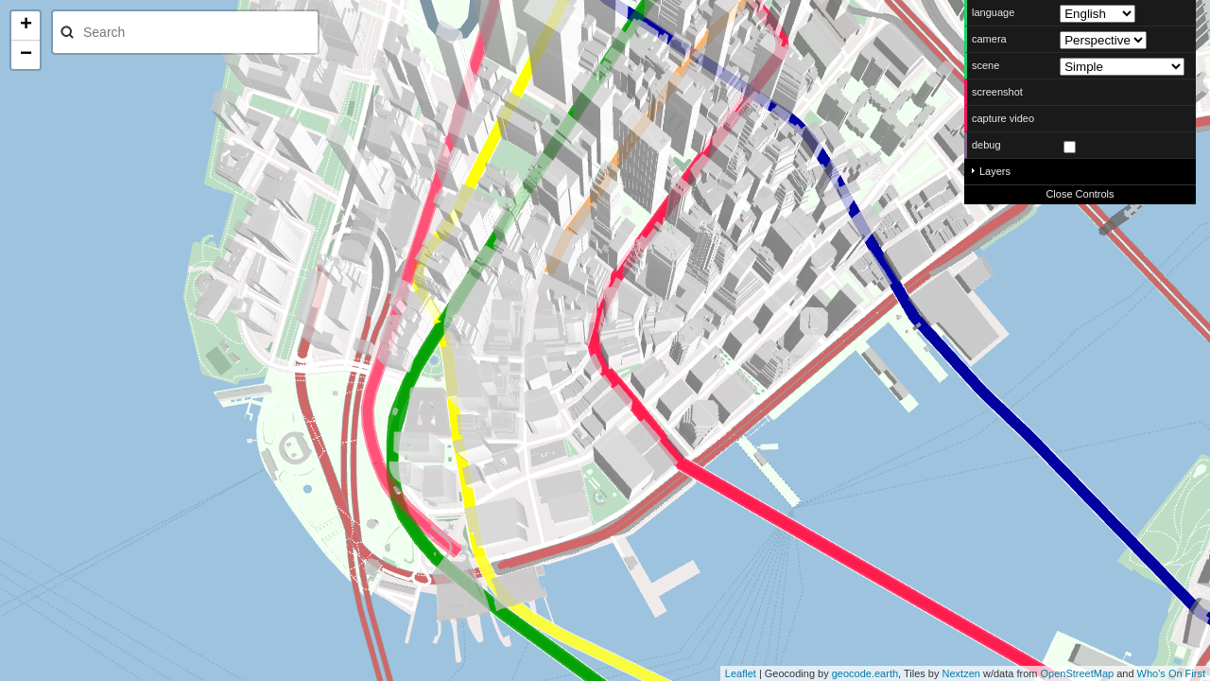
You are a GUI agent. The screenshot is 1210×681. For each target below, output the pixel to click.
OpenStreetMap (1077, 673)
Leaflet (740, 673)
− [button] (26, 55)
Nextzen (961, 673)
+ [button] (26, 25)
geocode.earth (865, 673)
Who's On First (1171, 673)
